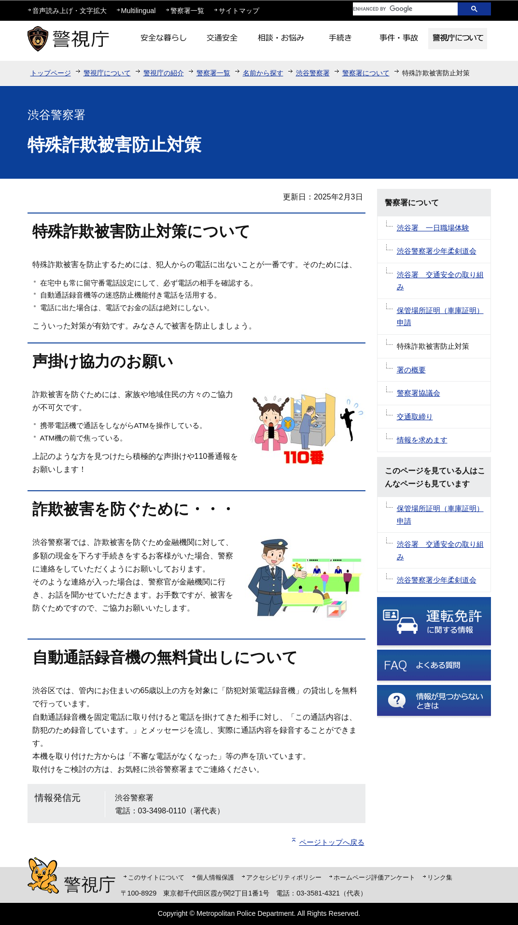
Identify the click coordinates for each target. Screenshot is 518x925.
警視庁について (107, 73)
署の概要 (411, 370)
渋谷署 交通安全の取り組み (440, 280)
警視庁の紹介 (163, 73)
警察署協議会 (418, 393)
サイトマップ (239, 10)
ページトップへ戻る (331, 842)
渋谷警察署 (313, 73)
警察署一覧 (187, 10)
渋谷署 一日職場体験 (433, 228)
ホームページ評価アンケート (374, 877)
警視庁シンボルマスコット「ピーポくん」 (43, 875)
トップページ (50, 73)
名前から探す (263, 73)
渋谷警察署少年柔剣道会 (436, 251)
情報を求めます (422, 440)
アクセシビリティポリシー (284, 877)
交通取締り (415, 417)
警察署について (366, 73)
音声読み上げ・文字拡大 (69, 10)
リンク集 (439, 877)
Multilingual (138, 10)
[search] (398, 9)
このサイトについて (156, 877)
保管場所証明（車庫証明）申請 (440, 316)
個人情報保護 (215, 877)
